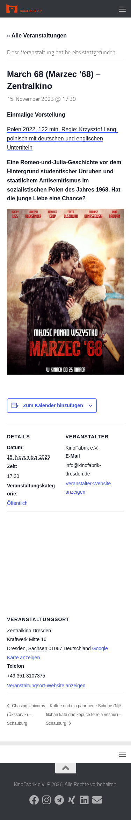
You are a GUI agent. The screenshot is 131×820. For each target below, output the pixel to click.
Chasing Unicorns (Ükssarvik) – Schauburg (26, 714)
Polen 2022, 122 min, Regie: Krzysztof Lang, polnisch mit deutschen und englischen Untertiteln (62, 138)
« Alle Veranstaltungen (37, 36)
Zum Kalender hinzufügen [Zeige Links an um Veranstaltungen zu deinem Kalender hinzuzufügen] (53, 405)
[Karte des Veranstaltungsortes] (65, 562)
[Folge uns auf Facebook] (34, 800)
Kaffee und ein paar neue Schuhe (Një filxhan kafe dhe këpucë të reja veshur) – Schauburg (84, 714)
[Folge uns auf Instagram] (47, 800)
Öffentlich (17, 503)
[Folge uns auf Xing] (72, 800)
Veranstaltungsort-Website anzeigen (46, 685)
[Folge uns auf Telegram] (59, 800)
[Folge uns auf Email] (97, 800)
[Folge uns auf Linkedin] (84, 800)
